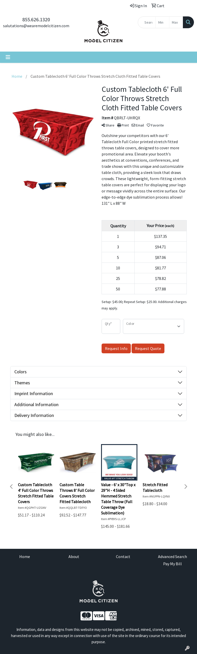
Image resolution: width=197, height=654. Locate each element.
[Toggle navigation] (8, 57)
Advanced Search (172, 556)
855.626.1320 (36, 19)
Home (24, 556)
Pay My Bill (172, 563)
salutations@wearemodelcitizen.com (36, 25)
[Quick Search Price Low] (162, 22)
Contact (123, 556)
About (73, 556)
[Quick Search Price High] (176, 22)
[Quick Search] (147, 22)
